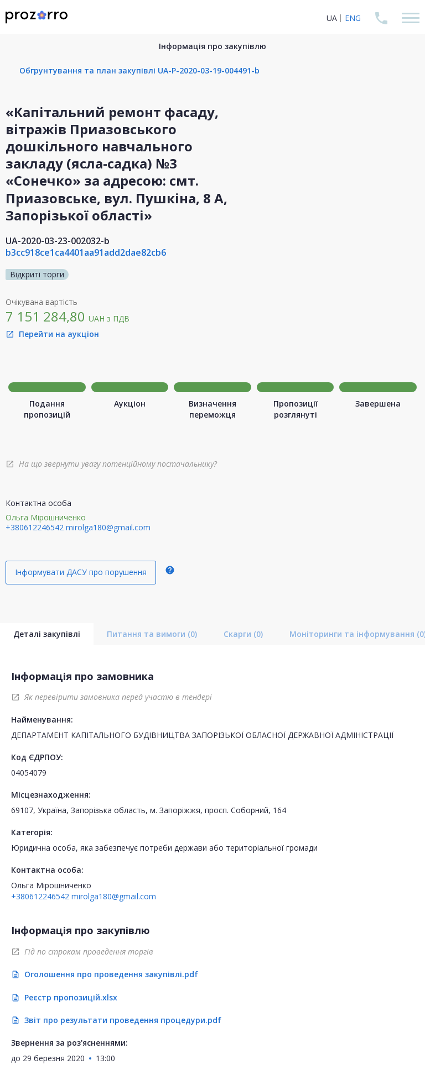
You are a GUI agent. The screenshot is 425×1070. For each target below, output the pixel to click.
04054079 (28, 772)
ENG (353, 18)
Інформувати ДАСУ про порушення (81, 572)
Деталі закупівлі (46, 634)
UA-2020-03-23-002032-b (58, 241)
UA (331, 18)
